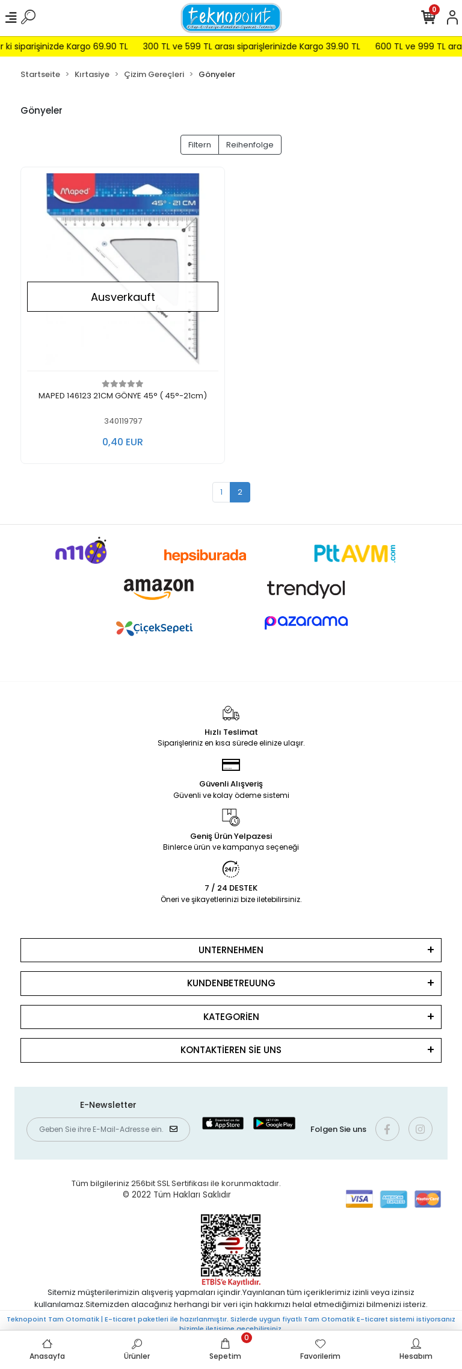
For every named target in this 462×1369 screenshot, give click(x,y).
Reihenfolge (250, 144)
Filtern (199, 144)
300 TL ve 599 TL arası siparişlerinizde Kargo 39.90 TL (262, 46)
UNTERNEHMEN (231, 950)
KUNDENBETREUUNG (231, 983)
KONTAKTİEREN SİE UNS (231, 1049)
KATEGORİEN (231, 1016)
